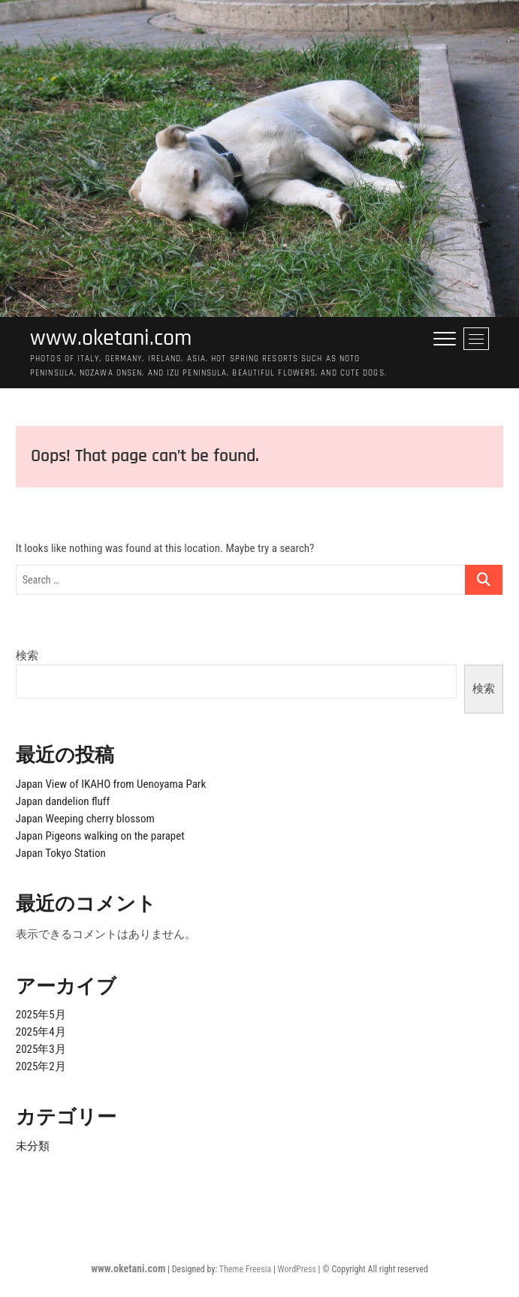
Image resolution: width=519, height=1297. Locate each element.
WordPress (297, 1269)
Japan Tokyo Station (61, 853)
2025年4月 (41, 1032)
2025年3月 (41, 1049)
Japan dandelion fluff (63, 801)
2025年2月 (41, 1066)
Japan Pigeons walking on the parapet (100, 836)
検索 (27, 655)
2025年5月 (41, 1014)
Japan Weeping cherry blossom (85, 818)
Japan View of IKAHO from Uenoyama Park (111, 784)
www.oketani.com (111, 338)
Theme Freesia (245, 1269)
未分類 (33, 1146)
